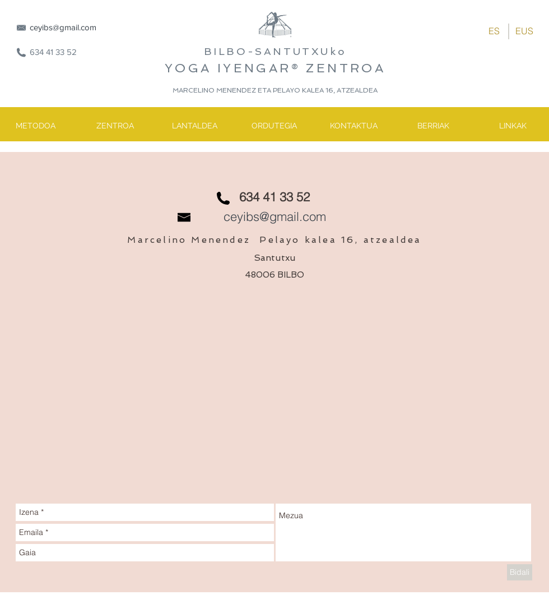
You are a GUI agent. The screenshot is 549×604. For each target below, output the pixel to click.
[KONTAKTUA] (353, 126)
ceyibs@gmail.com (63, 27)
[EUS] (524, 31)
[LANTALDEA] (194, 126)
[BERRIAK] (433, 126)
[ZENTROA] (115, 126)
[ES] (494, 31)
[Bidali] (519, 572)
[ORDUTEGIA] (274, 126)
